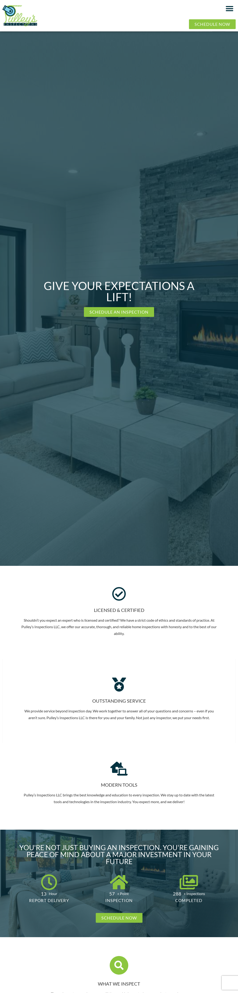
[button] (230, 8)
